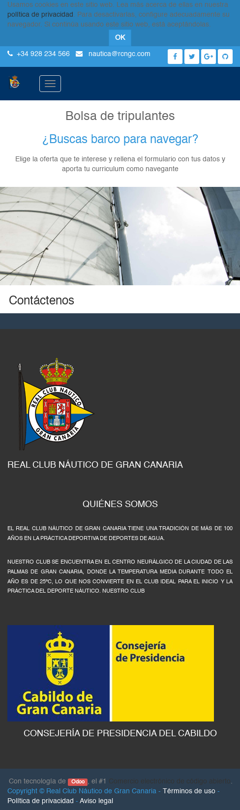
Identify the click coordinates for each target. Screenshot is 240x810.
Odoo (78, 782)
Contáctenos (41, 301)
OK (120, 37)
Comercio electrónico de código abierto (170, 781)
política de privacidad (40, 14)
